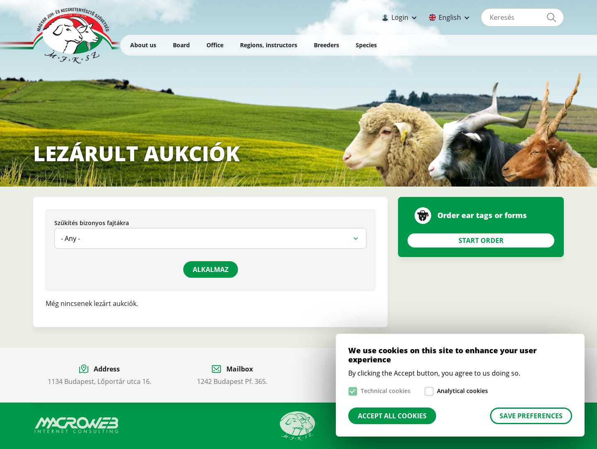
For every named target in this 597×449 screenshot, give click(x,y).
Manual (298, 425)
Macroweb (76, 425)
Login (399, 17)
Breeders (326, 45)
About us (143, 45)
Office (214, 45)
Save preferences (531, 415)
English (450, 17)
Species (366, 45)
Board (181, 45)
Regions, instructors (268, 45)
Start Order (481, 240)
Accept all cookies (392, 415)
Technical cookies (385, 391)
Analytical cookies (462, 391)
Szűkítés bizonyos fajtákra (91, 223)
